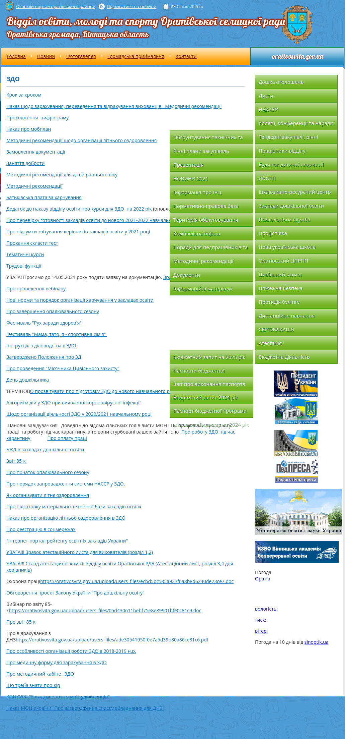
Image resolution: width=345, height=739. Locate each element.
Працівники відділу (282, 150)
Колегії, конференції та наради (296, 123)
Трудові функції (23, 266)
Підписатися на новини (131, 6)
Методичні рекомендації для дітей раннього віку (61, 174)
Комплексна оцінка (196, 233)
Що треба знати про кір (33, 685)
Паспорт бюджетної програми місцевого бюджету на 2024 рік (211, 412)
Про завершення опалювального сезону (52, 311)
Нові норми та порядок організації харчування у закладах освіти (80, 300)
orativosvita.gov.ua (297, 56)
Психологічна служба (285, 219)
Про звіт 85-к (20, 622)
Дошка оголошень (281, 81)
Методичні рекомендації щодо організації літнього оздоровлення (81, 140)
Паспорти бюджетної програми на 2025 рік (199, 372)
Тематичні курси (25, 254)
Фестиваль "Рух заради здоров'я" (44, 323)
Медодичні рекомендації (192, 106)
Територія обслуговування (205, 219)
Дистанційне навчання (287, 315)
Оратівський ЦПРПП (283, 260)
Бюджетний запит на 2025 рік (209, 357)
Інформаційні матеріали (202, 288)
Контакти (186, 56)
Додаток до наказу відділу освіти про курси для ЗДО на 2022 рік (79, 209)
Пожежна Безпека (281, 288)
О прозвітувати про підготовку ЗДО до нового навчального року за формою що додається (133, 391)
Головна (16, 56)
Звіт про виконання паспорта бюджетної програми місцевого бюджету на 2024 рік (211, 386)
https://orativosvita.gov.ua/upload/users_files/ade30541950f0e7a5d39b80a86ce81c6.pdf (112, 639)
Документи (186, 274)
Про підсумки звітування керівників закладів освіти (64, 231)
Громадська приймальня (135, 56)
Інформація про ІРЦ (197, 192)
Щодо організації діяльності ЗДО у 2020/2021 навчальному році (79, 414)
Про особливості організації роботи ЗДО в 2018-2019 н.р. (71, 651)
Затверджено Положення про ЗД (43, 357)
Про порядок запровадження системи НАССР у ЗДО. (65, 483)
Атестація (270, 343)
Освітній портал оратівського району (55, 6)
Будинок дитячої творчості (291, 164)
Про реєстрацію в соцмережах (41, 529)
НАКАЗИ (268, 109)
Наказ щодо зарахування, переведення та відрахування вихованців (84, 106)
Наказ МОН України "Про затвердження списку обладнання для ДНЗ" (85, 708)
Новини (46, 56)
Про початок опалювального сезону (47, 472)
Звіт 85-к (16, 461)
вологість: (266, 609)
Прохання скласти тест (32, 243)
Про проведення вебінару (36, 288)
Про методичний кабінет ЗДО (40, 674)
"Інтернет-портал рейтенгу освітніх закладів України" (67, 540)
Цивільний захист (280, 274)
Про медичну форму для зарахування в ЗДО (56, 662)
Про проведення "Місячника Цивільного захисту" (62, 368)
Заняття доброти (25, 163)
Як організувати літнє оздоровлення (47, 495)
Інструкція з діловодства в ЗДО (41, 345)
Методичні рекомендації (34, 186)
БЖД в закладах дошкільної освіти (45, 449)
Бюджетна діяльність (284, 356)
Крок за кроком (23, 95)
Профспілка (273, 233)
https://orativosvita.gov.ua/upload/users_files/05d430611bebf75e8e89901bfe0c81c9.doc (105, 610)
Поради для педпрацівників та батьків (210, 249)
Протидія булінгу (279, 301)
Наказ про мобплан (28, 129)
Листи (266, 95)
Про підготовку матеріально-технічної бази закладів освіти (73, 506)
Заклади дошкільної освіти (291, 205)
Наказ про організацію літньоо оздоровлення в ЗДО (65, 518)
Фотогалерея (81, 56)
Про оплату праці (67, 438)
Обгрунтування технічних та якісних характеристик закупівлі (208, 139)
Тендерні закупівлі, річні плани (288, 138)
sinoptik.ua (317, 642)
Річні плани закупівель (201, 151)
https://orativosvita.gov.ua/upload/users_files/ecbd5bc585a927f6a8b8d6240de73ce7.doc (137, 581)
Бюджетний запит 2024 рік (205, 397)
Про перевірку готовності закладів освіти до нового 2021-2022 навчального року (98, 220)
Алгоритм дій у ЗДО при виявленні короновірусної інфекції (73, 402)
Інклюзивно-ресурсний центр (295, 191)
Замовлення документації (35, 152)
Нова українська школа (287, 246)
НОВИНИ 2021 (190, 178)
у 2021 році (136, 231)
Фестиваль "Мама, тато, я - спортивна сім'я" (56, 334)
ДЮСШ (267, 178)
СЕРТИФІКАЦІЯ (276, 329)
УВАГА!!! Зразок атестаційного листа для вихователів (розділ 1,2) (79, 552)
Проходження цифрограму (37, 117)
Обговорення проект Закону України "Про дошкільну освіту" (75, 592)
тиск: (260, 620)
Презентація (188, 164)
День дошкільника (27, 380)
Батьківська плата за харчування (44, 197)
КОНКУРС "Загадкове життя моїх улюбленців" (58, 696)
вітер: (261, 631)
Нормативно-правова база (206, 206)
